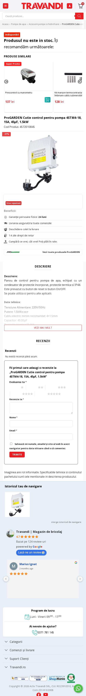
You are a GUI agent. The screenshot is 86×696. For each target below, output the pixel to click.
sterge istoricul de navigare (66, 522)
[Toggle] (6, 642)
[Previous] (6, 88)
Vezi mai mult (43, 327)
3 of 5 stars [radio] (51, 387)
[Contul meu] (69, 6)
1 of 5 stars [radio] (14, 387)
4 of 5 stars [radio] (15, 394)
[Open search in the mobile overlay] (43, 16)
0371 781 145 (43, 632)
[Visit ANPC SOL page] (38, 678)
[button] (5, 6)
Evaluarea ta (18, 382)
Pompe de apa (18, 24)
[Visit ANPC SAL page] (20, 678)
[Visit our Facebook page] (39, 693)
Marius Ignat (28, 564)
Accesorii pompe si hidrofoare (44, 24)
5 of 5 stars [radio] (41, 394)
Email (13, 430)
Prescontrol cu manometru (18, 92)
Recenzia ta (16, 399)
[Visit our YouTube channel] (45, 693)
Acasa (5, 24)
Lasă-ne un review (31, 552)
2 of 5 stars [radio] (31, 387)
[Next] (80, 88)
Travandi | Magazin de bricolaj (39, 532)
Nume (13, 417)
